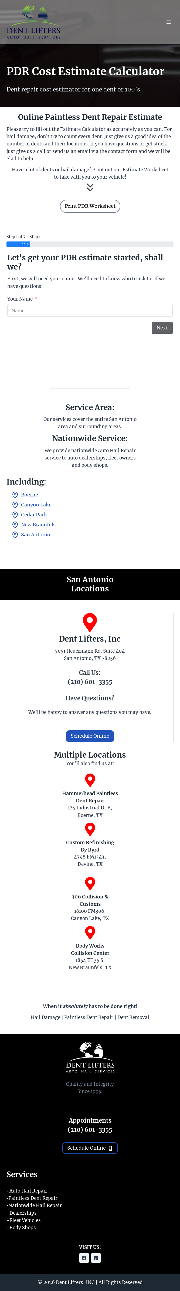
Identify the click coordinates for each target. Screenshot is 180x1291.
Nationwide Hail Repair (35, 1205)
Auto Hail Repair (28, 1191)
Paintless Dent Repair (32, 1198)
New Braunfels (38, 525)
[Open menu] (169, 22)
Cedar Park (34, 515)
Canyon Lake (36, 505)
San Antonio (35, 535)
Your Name (20, 299)
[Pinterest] (96, 1258)
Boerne (29, 495)
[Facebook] (84, 1258)
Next (162, 328)
